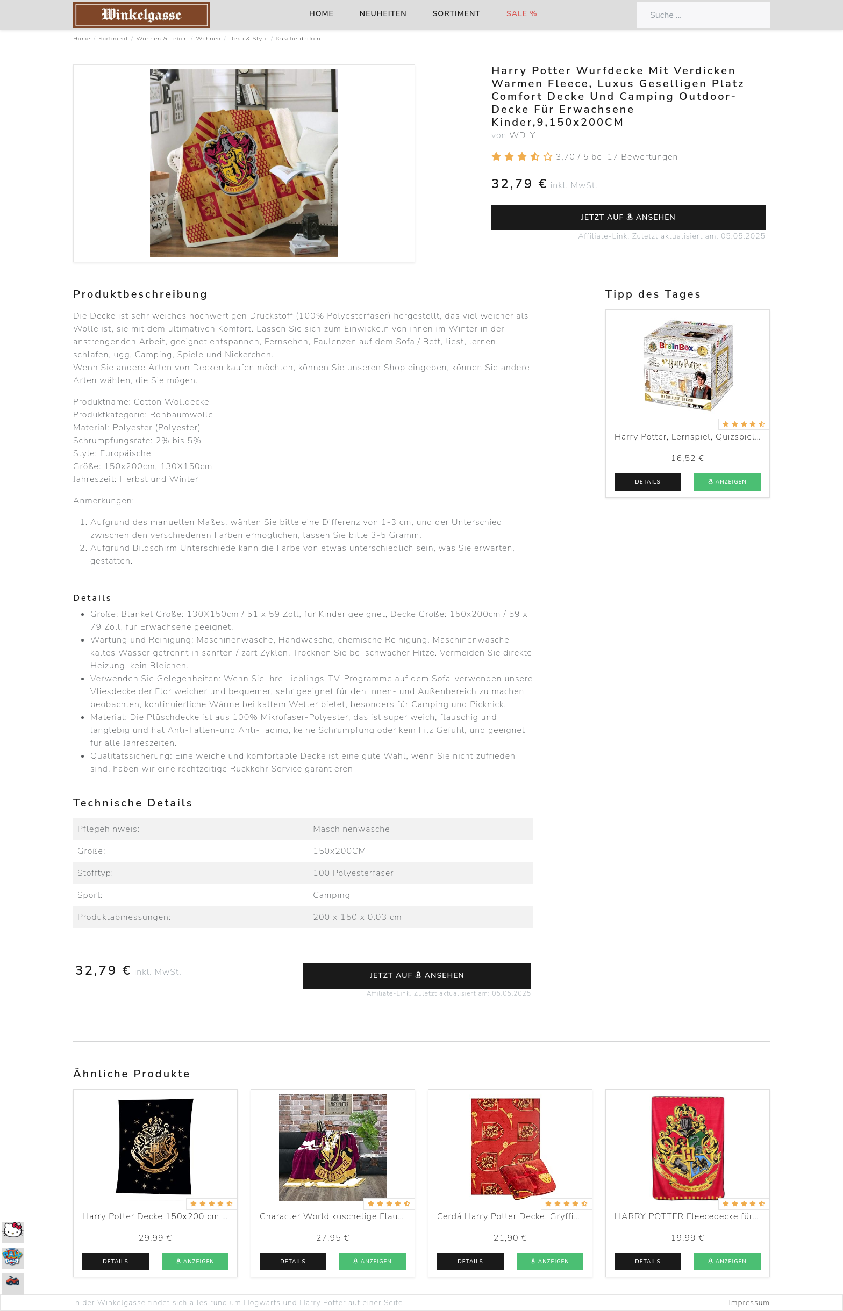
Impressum (749, 1303)
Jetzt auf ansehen (628, 217)
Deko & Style (248, 38)
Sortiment (457, 14)
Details (647, 482)
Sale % (522, 14)
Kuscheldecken (298, 38)
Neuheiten (383, 14)
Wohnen (209, 38)
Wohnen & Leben (162, 38)
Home (321, 14)
